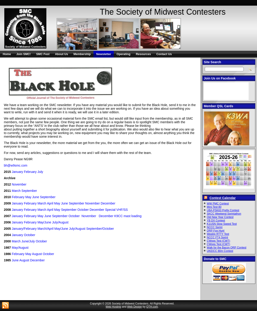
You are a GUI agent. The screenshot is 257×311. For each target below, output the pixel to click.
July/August (60, 222)
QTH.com (152, 306)
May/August (20, 247)
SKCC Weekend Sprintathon (224, 213)
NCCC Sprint (214, 227)
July (40, 172)
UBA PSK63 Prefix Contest (223, 210)
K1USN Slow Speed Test (222, 223)
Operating (123, 54)
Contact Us (164, 54)
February (30, 172)
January (17, 172)
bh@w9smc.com (15, 165)
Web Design (134, 306)
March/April (46, 228)
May (28, 197)
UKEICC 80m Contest (220, 251)
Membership (82, 54)
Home (7, 54)
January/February (24, 228)
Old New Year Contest (220, 217)
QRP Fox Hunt (215, 230)
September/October (100, 228)
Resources (143, 54)
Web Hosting (113, 306)
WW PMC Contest (218, 203)
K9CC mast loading (128, 216)
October (83, 209)
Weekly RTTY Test (218, 234)
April (50, 203)
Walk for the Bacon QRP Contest (226, 247)
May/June (44, 222)
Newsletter (103, 54)
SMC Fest (43, 54)
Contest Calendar (222, 198)
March (16, 191)
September (29, 191)
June (35, 197)
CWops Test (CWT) (218, 240)
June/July (28, 241)
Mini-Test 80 (214, 207)
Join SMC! (23, 54)
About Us (61, 54)
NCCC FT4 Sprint (217, 237)
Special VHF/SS (116, 209)
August (37, 254)
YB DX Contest (216, 220)
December (108, 203)
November (19, 184)
